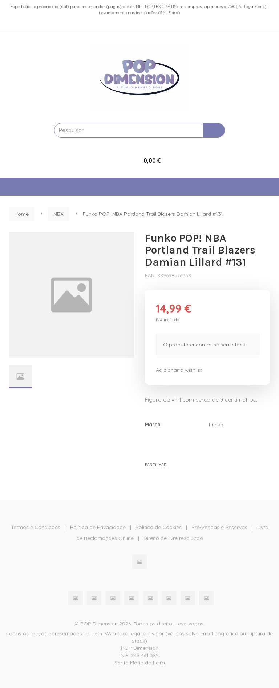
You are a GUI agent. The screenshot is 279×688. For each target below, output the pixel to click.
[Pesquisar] (214, 130)
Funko (216, 424)
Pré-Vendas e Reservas (219, 527)
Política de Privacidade (98, 527)
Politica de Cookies (159, 527)
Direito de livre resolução (173, 538)
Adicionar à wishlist (179, 370)
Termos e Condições (35, 527)
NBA (58, 214)
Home (21, 214)
